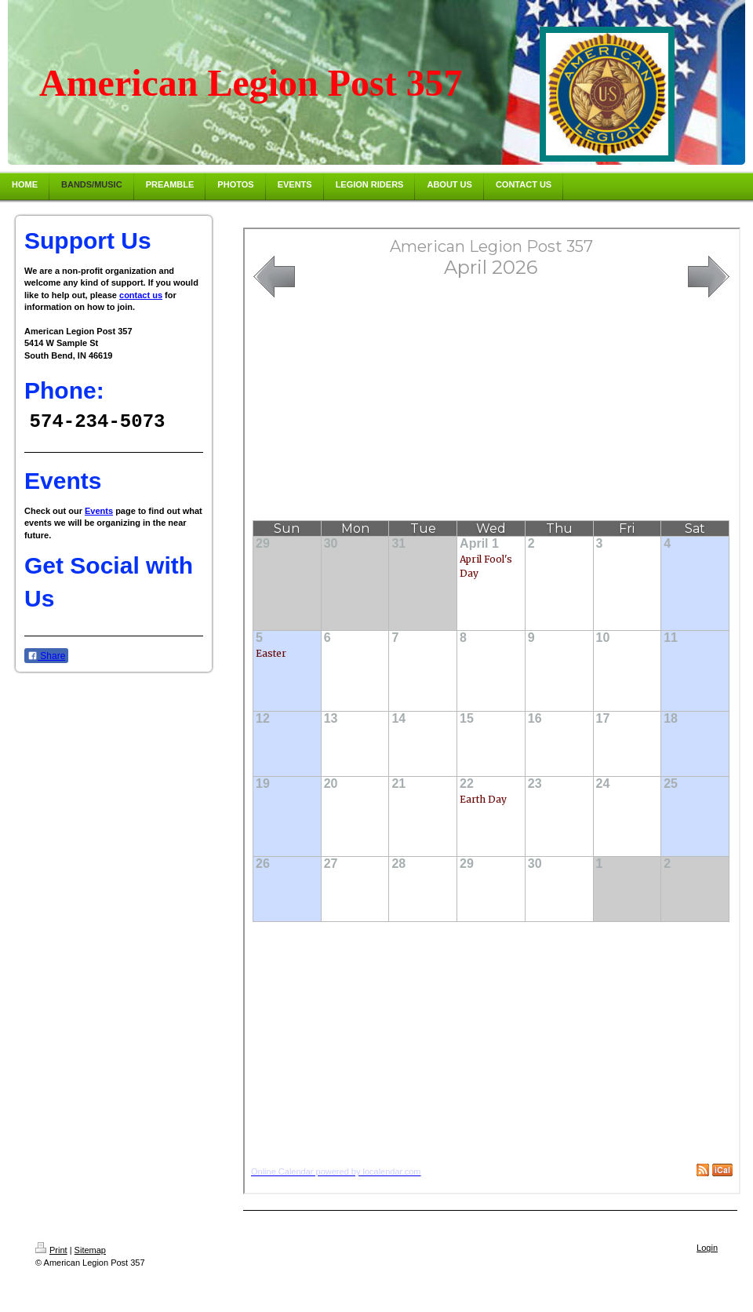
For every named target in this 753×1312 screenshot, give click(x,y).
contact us (140, 295)
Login (707, 1247)
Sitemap (90, 1250)
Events (99, 511)
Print (51, 1250)
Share (46, 656)
